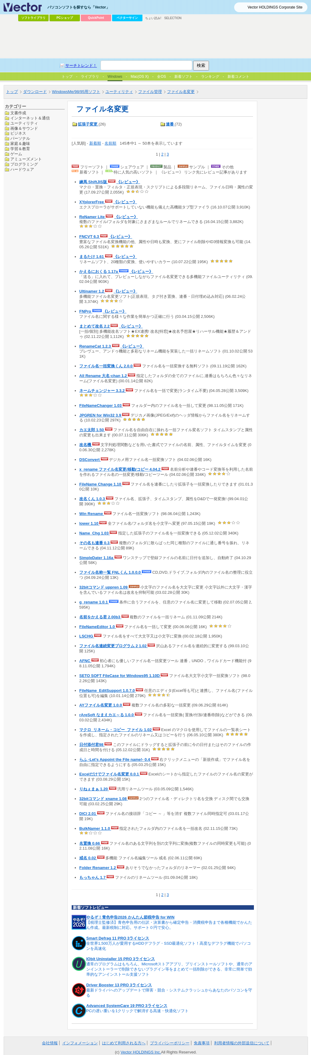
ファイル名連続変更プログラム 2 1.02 (113, 646)
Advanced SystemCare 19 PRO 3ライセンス (126, 1005)
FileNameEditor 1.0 (97, 626)
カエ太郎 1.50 (92, 430)
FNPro (85, 311)
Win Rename (91, 513)
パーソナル (20, 138)
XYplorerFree (92, 202)
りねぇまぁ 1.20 (94, 789)
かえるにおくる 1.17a (99, 271)
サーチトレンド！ (81, 65)
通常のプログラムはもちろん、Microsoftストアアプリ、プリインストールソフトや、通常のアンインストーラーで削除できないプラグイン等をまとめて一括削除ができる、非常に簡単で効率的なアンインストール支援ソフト (169, 969)
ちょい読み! (153, 18)
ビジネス (18, 133)
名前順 (110, 143)
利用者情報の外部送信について (241, 1043)
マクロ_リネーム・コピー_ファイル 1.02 (116, 729)
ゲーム (16, 154)
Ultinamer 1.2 (92, 291)
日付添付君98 (91, 744)
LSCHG (86, 636)
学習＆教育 (20, 148)
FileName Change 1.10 (100, 484)
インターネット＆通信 (30, 118)
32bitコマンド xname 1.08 (103, 798)
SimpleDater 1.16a (96, 557)
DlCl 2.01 (88, 813)
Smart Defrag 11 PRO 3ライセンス (117, 938)
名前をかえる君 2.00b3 (100, 617)
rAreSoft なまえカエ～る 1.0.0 (107, 715)
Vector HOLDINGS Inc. (141, 1052)
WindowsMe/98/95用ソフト (76, 91)
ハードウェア (22, 169)
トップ (12, 91)
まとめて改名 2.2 (95, 326)
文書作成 (18, 113)
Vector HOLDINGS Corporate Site (275, 7)
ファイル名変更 (181, 91)
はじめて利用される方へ (123, 1043)
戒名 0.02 (88, 858)
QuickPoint (96, 17)
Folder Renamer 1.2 (98, 867)
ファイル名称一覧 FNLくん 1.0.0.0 (110, 572)
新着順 (95, 143)
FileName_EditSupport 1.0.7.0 (107, 690)
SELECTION (173, 18)
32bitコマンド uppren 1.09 (104, 587)
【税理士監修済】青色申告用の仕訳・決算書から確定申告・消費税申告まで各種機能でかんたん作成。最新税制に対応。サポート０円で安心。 (169, 925)
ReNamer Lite (92, 217)
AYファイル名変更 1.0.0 (101, 705)
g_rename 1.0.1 (94, 602)
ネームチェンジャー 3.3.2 (102, 390)
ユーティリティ (119, 91)
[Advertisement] (155, 39)
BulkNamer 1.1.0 (95, 828)
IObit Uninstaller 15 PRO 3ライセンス (120, 959)
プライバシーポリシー (170, 1043)
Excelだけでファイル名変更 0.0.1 (109, 774)
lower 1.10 (89, 523)
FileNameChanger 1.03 (101, 405)
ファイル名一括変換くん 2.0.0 (106, 366)
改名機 (85, 444)
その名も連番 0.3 (95, 543)
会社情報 (50, 1043)
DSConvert (90, 459)
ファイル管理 (150, 91)
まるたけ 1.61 (92, 256)
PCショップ (64, 17)
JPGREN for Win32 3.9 (100, 415)
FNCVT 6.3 (89, 236)
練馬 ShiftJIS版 (93, 182)
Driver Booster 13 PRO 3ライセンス (119, 985)
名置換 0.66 (90, 843)
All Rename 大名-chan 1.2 (103, 375)
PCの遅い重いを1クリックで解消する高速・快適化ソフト (137, 1011)
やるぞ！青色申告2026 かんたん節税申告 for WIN (130, 917)
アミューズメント (26, 159)
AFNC (85, 660)
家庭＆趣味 (20, 143)
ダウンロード (35, 91)
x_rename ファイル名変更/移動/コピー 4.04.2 (120, 469)
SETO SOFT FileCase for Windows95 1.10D (120, 675)
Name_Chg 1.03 (94, 533)
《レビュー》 (128, 182)
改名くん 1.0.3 (92, 499)
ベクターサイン (127, 17)
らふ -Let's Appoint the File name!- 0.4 (115, 759)
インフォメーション (80, 1043)
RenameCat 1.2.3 (95, 346)
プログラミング (24, 164)
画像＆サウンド (24, 128)
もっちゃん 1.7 (93, 877)
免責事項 (202, 1043)
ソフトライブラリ (33, 17)
